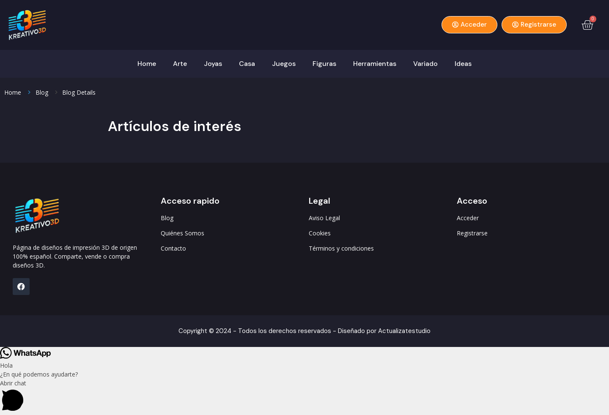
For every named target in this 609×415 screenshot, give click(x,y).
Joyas (213, 63)
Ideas (463, 63)
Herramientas (374, 63)
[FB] (21, 286)
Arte (180, 63)
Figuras (324, 63)
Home (146, 63)
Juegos (284, 63)
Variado (425, 63)
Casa (247, 63)
